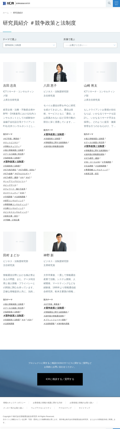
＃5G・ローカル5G (92, 162)
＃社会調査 (88, 166)
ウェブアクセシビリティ (39, 408)
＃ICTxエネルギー (22, 174)
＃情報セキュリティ (11, 146)
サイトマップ (80, 408)
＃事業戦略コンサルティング (15, 204)
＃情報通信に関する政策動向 (56, 142)
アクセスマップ (62, 408)
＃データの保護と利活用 (13, 154)
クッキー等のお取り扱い (13, 408)
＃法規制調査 (19, 197)
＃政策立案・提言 (10, 216)
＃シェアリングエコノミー (14, 181)
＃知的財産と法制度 (11, 158)
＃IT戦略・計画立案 (11, 220)
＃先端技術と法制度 (11, 166)
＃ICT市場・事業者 (11, 139)
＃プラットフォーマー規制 (55, 320)
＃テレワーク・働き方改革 (14, 189)
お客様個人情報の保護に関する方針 (46, 403)
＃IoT (28, 177)
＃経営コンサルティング (13, 201)
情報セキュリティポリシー (14, 403)
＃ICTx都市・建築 (10, 177)
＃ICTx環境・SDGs (26, 170)
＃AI (22, 177)
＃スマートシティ (10, 193)
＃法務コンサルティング (13, 208)
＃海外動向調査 (62, 324)
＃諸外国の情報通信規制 (54, 146)
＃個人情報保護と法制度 (13, 150)
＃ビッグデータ (9, 185)
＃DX (22, 193)
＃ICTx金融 (8, 174)
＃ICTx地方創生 (9, 170)
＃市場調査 (7, 197)
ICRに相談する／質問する (60, 379)
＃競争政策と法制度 (13, 161)
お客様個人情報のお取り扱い (79, 403)
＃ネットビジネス (10, 142)
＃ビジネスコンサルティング (15, 212)
